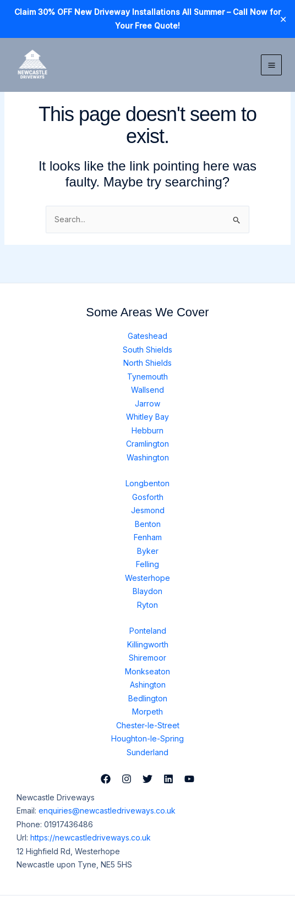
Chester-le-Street (147, 725)
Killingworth (147, 644)
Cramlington (147, 443)
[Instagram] (127, 779)
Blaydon (147, 591)
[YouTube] (189, 779)
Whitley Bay (147, 416)
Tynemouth (147, 376)
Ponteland (147, 630)
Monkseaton (147, 671)
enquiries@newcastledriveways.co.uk (107, 810)
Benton (148, 524)
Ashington (148, 684)
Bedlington (147, 698)
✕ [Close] (283, 19)
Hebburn (147, 430)
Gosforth (147, 497)
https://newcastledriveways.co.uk (90, 837)
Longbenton (147, 483)
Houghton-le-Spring (147, 738)
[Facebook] (106, 779)
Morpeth (147, 711)
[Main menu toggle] (271, 64)
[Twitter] (147, 779)
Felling (147, 564)
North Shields (147, 362)
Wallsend (147, 389)
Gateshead (147, 335)
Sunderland (147, 752)
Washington (148, 457)
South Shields (147, 349)
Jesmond (148, 510)
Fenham (148, 537)
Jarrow (147, 403)
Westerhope (147, 578)
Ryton (147, 604)
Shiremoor (147, 657)
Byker (148, 551)
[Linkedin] (168, 779)
